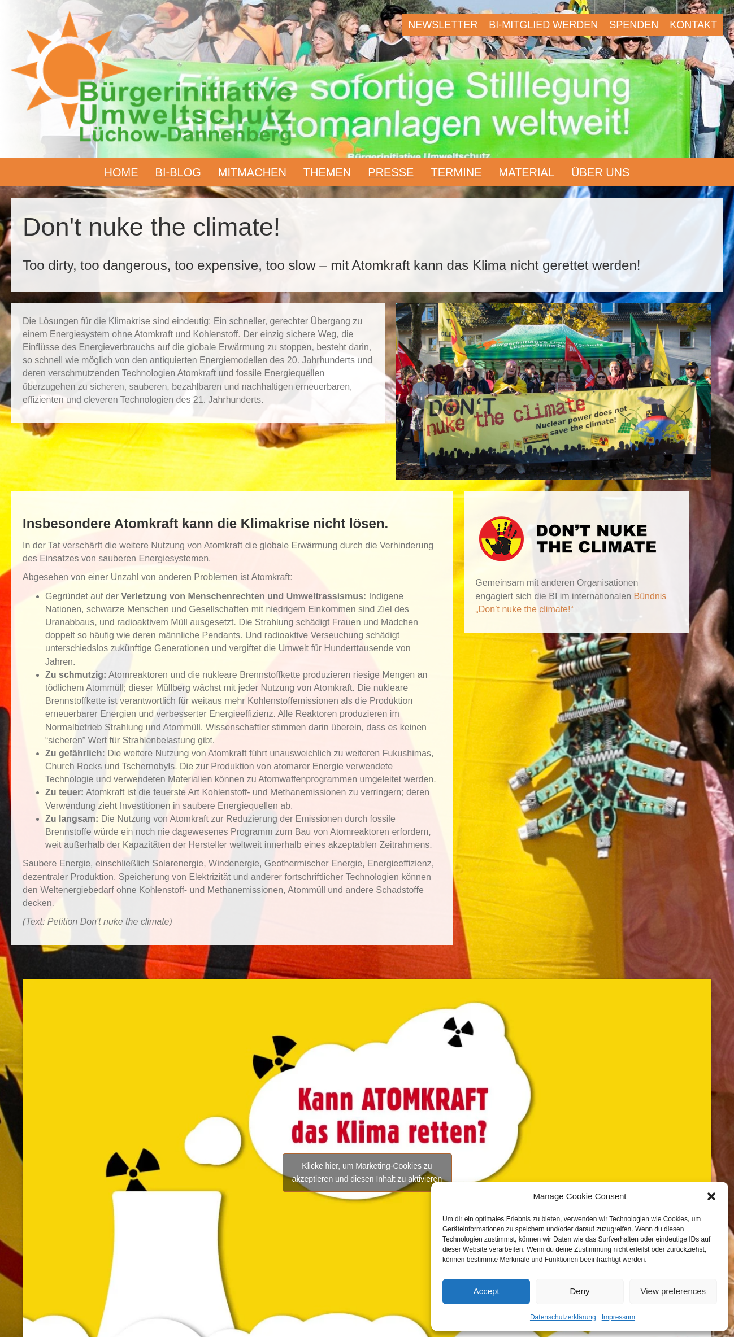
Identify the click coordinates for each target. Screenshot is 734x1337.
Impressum (618, 1317)
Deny (579, 1291)
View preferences (673, 1291)
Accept (487, 1291)
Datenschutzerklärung (563, 1317)
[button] (711, 1196)
